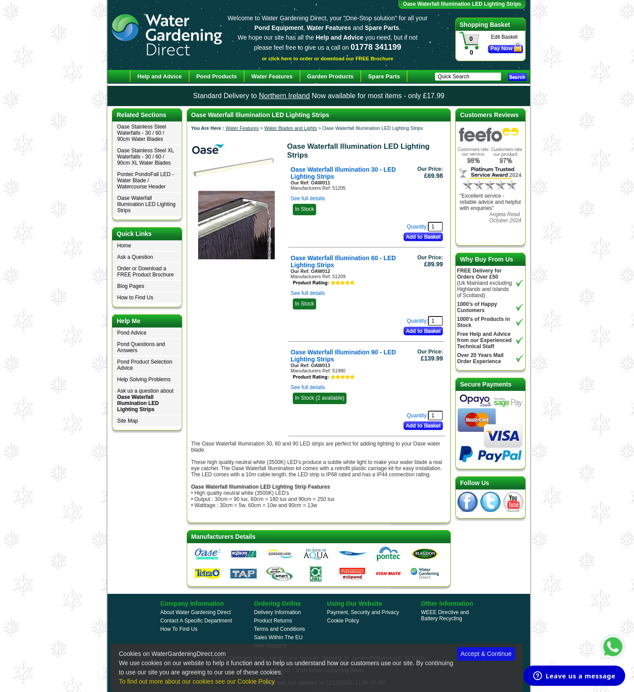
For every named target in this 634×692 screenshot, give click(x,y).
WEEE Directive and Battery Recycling (445, 615)
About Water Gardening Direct (195, 612)
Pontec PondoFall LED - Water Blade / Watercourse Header (145, 180)
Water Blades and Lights (290, 128)
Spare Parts (384, 76)
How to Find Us (135, 297)
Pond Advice (132, 333)
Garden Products (330, 76)
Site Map (127, 421)
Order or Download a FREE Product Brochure (145, 271)
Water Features (241, 128)
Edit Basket (504, 37)
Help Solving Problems (143, 379)
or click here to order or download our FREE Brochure (328, 58)
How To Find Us (178, 629)
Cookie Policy (343, 621)
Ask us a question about (145, 400)
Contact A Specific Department (196, 621)
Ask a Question (135, 257)
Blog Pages (130, 286)
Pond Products (216, 76)
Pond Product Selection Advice (144, 365)
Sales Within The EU (278, 637)
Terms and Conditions (279, 629)
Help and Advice (159, 76)
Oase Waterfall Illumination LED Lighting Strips (146, 204)
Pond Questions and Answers (141, 347)
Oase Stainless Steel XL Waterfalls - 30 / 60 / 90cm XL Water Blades (145, 156)
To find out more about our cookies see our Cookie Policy (197, 681)
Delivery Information (277, 612)
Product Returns (273, 621)
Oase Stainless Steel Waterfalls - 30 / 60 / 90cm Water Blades (141, 133)
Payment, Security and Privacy (363, 612)
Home (124, 246)
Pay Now (501, 48)
